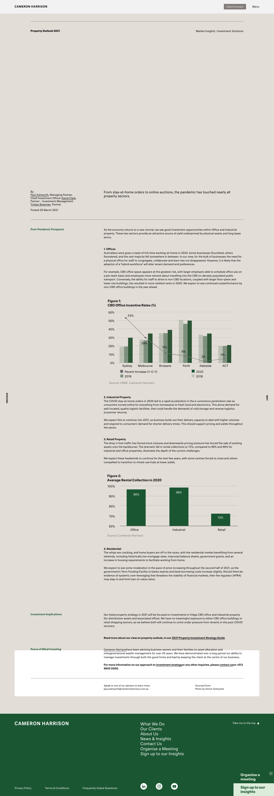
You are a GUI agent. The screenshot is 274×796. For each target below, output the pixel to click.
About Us (149, 733)
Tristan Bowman (41, 204)
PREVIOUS (7, 398)
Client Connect (235, 6)
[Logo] (31, 6)
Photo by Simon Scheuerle (209, 688)
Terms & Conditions (57, 788)
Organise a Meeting (159, 748)
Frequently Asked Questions (100, 788)
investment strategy (169, 664)
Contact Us (151, 743)
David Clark (68, 198)
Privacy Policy (23, 788)
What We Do (152, 724)
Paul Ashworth (40, 194)
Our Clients (151, 728)
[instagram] (159, 786)
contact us (226, 664)
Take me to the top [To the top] (244, 723)
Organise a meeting (250, 776)
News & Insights (155, 738)
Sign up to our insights (252, 789)
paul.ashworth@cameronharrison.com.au (126, 688)
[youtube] (174, 786)
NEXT (267, 398)
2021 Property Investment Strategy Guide (198, 637)
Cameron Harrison (115, 649)
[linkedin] (143, 786)
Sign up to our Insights (162, 753)
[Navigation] (255, 6)
